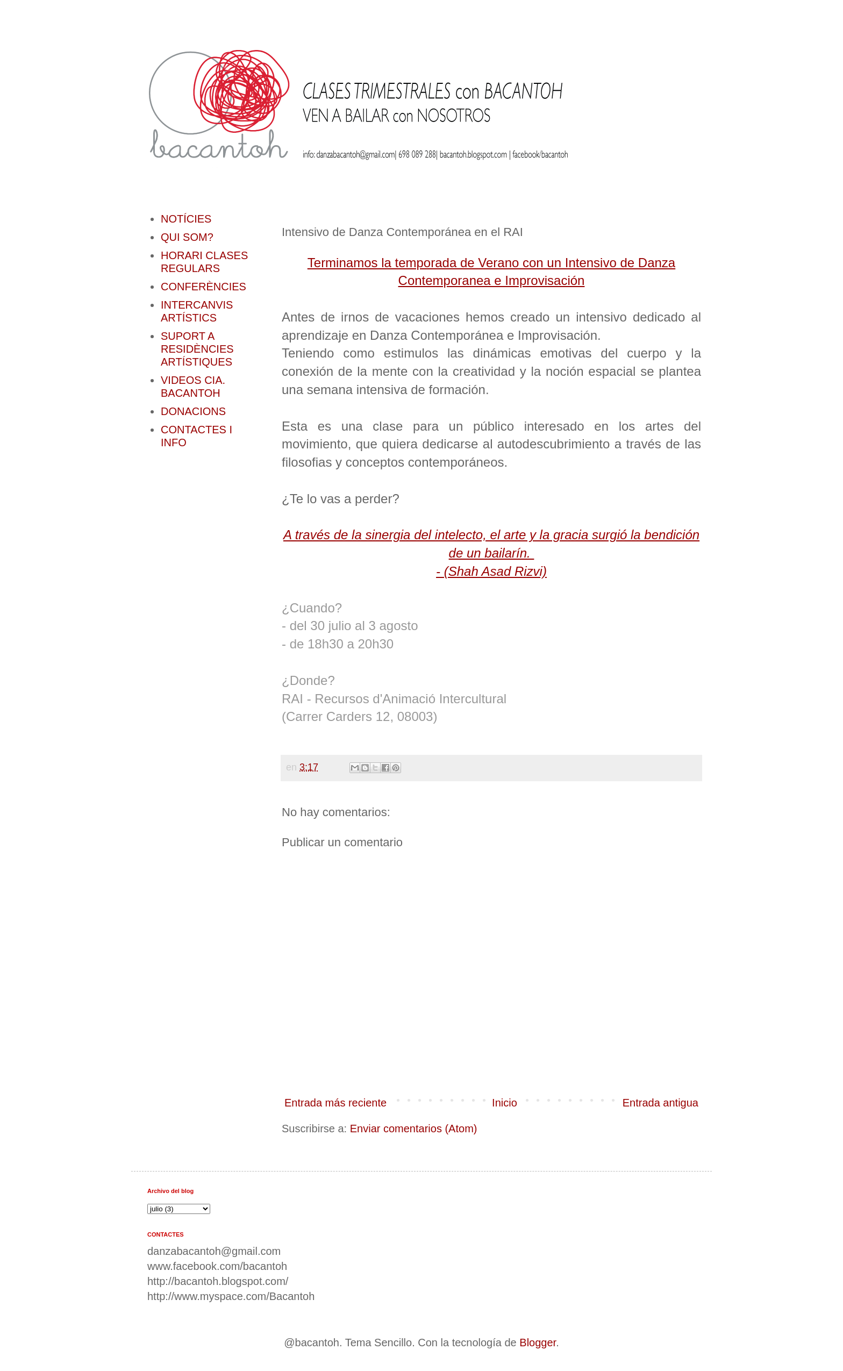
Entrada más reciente (335, 1103)
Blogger (537, 1342)
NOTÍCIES (186, 219)
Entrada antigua (660, 1103)
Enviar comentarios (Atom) (413, 1128)
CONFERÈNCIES (203, 286)
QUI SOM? (187, 237)
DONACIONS (193, 411)
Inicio (504, 1103)
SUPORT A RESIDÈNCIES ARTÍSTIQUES (197, 349)
